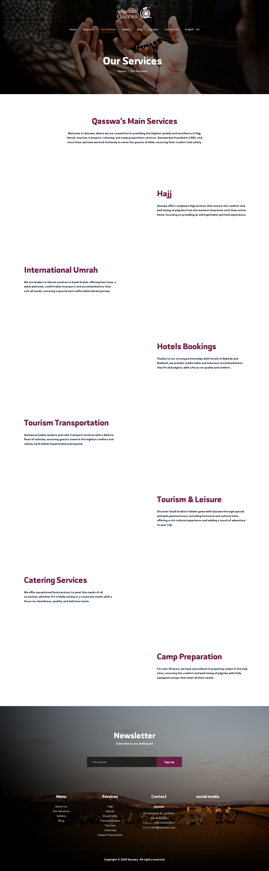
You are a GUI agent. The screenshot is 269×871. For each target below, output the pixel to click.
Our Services (61, 811)
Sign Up (169, 762)
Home (122, 71)
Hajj (110, 806)
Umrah (110, 811)
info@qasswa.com (163, 827)
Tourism (110, 825)
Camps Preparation (110, 834)
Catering (110, 830)
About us (61, 806)
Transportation (110, 820)
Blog (61, 820)
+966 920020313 (164, 822)
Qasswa (133, 859)
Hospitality (110, 815)
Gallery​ (61, 815)
